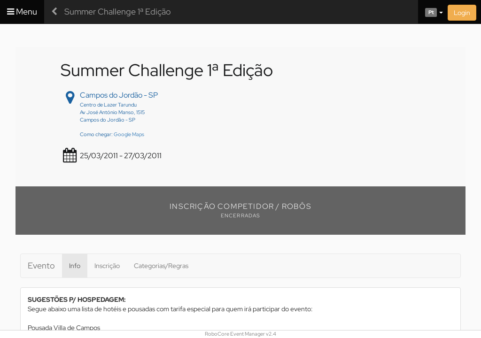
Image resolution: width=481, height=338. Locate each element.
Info (74, 265)
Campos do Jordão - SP (119, 95)
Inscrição (107, 265)
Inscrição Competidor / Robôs (240, 206)
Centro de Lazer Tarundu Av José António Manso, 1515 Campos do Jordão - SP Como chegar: (112, 119)
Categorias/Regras (161, 265)
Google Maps (129, 134)
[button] (430, 11)
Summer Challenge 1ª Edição (117, 11)
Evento (41, 265)
